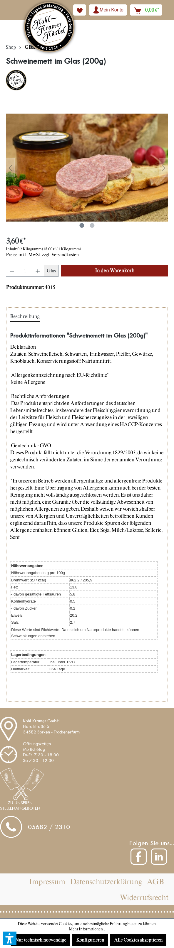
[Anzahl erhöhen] (38, 271)
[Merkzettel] (79, 10)
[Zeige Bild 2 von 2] (92, 225)
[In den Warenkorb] (114, 270)
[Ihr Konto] (108, 10)
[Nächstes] (163, 167)
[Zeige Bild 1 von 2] (81, 225)
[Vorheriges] (10, 167)
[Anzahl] (25, 271)
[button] (9, 938)
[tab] (25, 316)
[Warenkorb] (146, 10)
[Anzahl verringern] (12, 271)
